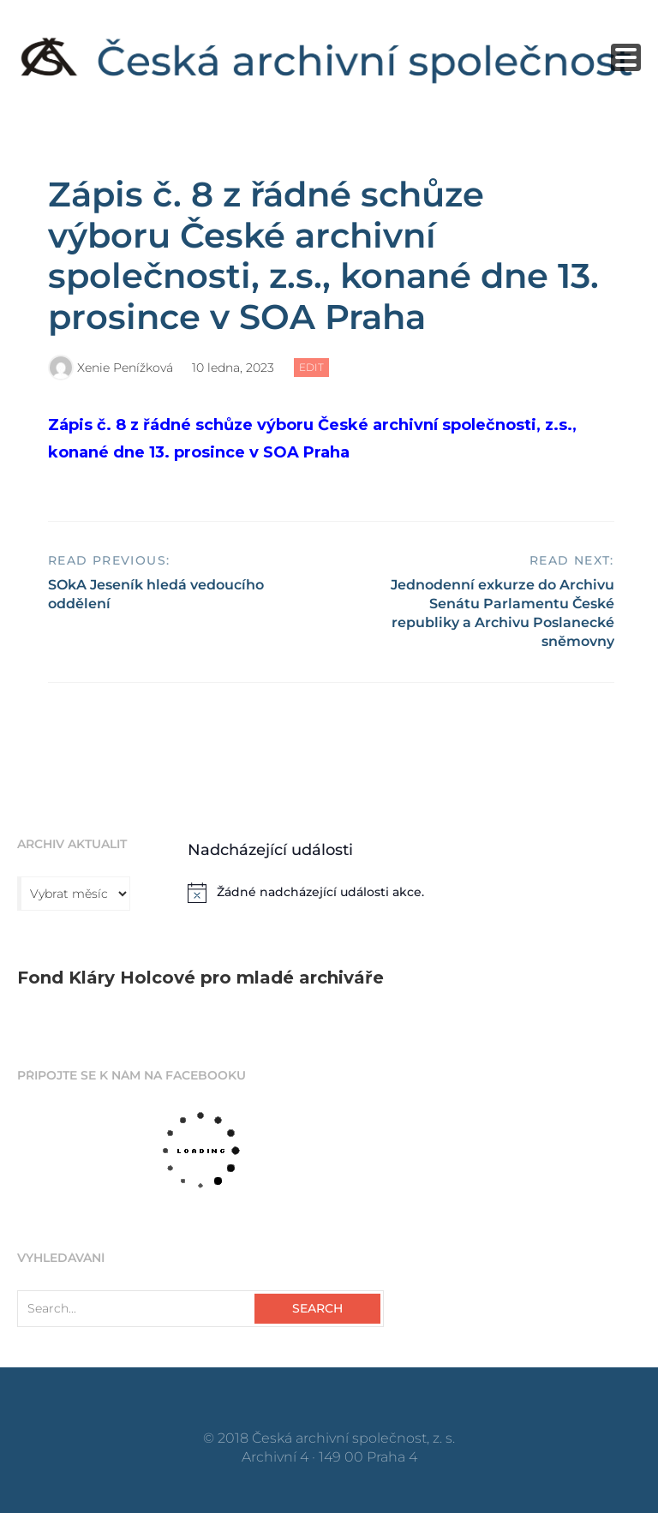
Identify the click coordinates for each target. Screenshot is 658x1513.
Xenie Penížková (125, 367)
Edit (314, 368)
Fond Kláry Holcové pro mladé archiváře (200, 977)
